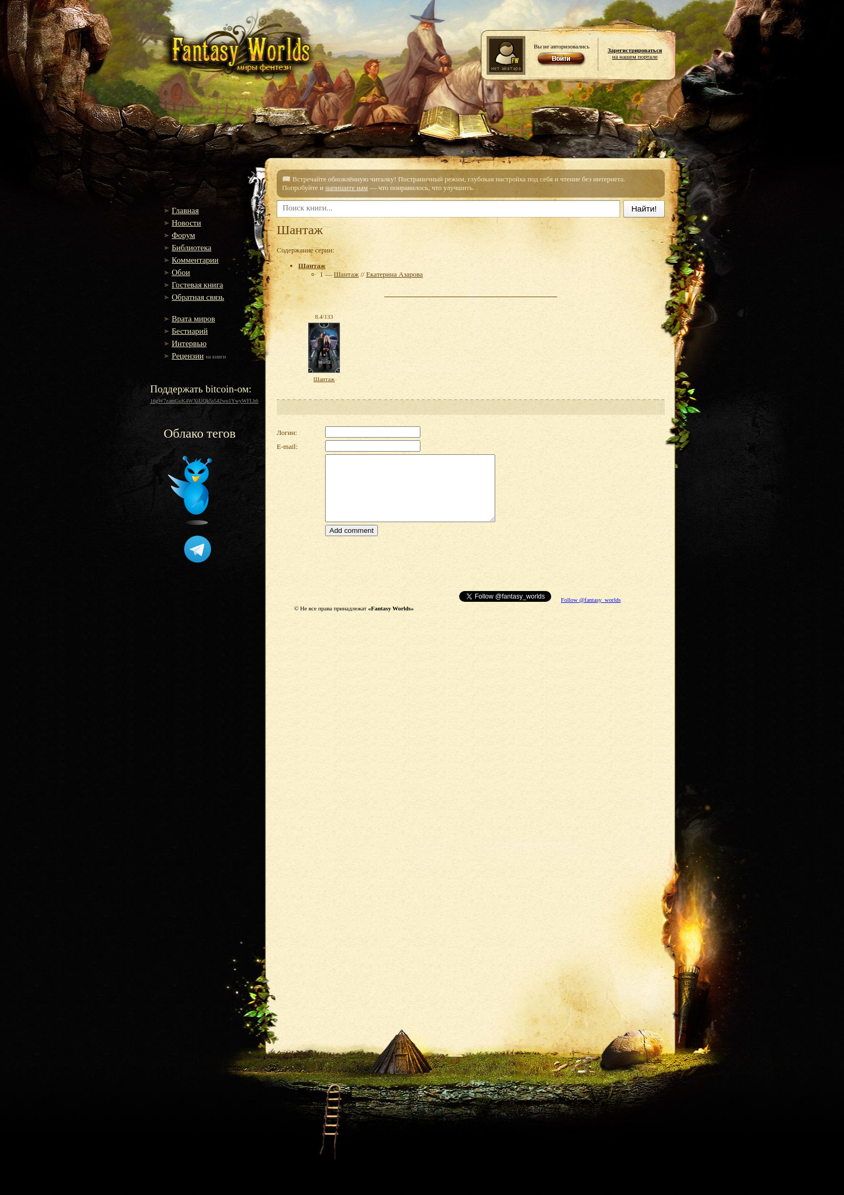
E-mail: (287, 446)
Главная (185, 210)
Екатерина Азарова (394, 274)
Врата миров (193, 318)
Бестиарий (190, 331)
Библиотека (192, 247)
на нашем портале (635, 53)
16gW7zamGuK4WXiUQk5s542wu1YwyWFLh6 (204, 401)
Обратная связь (198, 297)
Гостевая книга (197, 284)
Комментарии (195, 260)
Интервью (189, 343)
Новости (186, 223)
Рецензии (188, 356)
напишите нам (346, 188)
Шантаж (312, 266)
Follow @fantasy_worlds (591, 599)
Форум (183, 235)
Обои (181, 272)
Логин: (287, 432)
